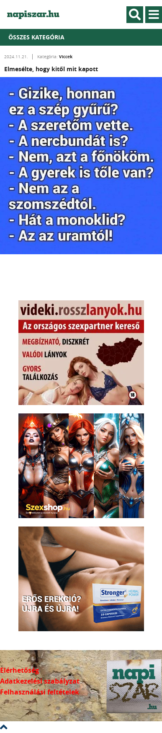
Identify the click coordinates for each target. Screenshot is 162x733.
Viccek (65, 56)
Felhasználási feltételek (39, 692)
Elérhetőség (19, 670)
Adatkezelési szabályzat (40, 681)
